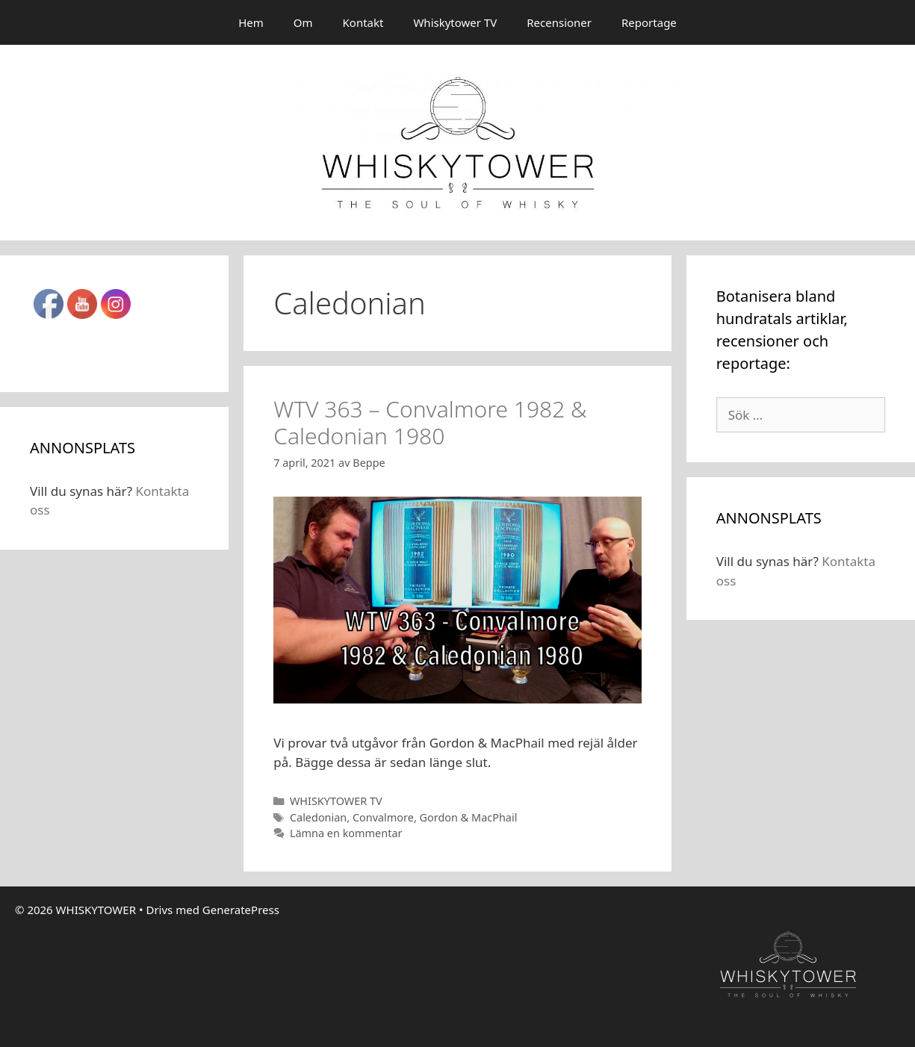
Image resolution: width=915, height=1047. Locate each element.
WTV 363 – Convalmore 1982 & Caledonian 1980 (429, 422)
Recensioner (559, 22)
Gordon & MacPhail (469, 817)
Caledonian (318, 817)
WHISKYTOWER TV (336, 801)
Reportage (649, 22)
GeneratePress (240, 909)
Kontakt (363, 22)
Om (303, 22)
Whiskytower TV (455, 22)
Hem (251, 22)
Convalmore (383, 817)
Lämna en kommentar (346, 833)
